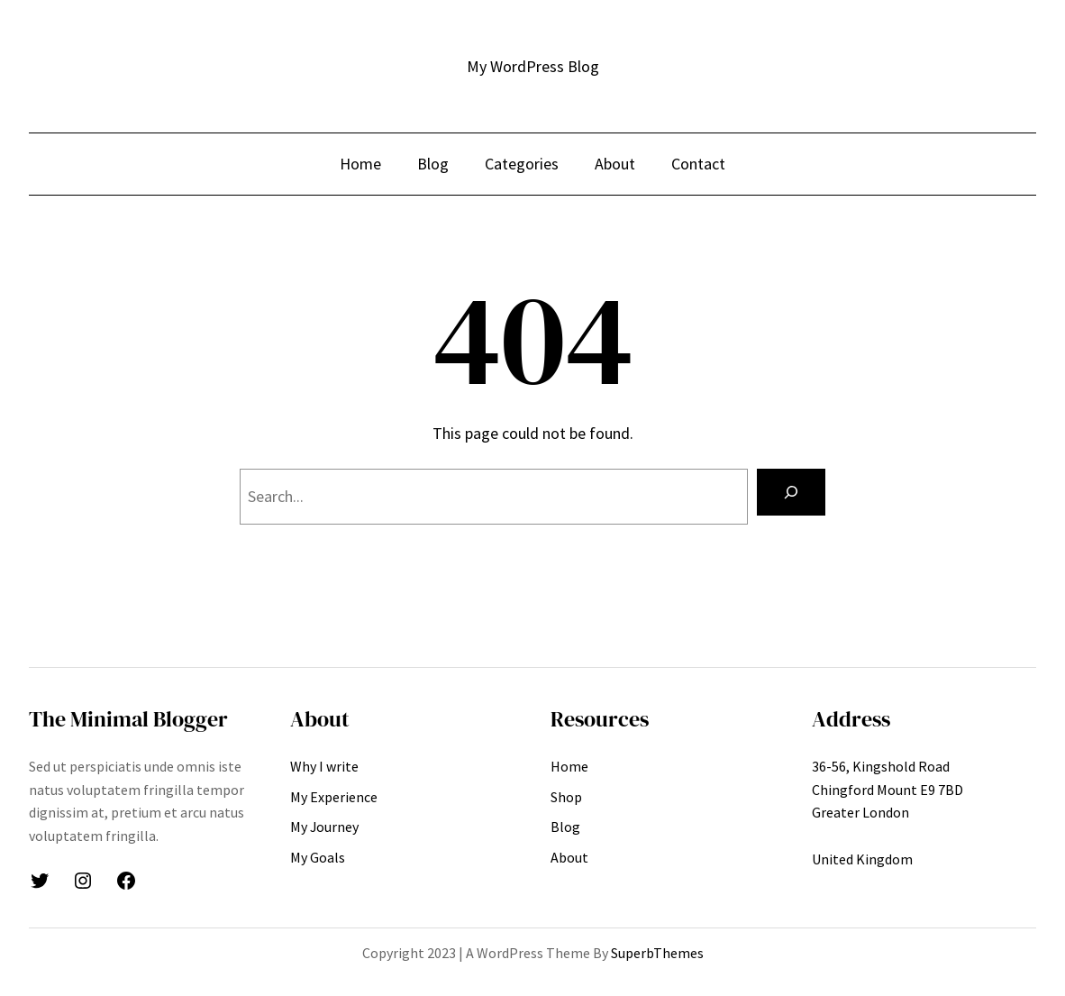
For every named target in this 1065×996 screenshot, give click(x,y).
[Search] (791, 492)
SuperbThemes (657, 953)
